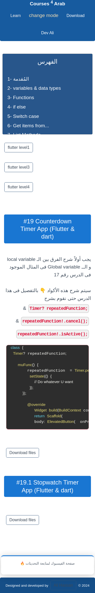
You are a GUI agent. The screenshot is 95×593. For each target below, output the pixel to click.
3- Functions (20, 97)
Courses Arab (47, 3)
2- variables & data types (34, 88)
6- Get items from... (28, 125)
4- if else (16, 107)
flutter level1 (18, 147)
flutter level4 (18, 187)
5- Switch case (23, 116)
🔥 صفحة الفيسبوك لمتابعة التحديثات (47, 563)
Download (76, 15)
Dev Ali (47, 33)
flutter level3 (18, 167)
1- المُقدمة (18, 79)
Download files (22, 453)
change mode (43, 15)
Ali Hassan (63, 585)
